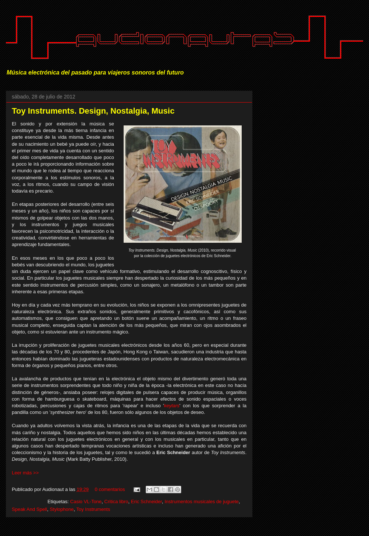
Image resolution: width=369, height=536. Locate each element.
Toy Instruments (93, 509)
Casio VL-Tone (85, 501)
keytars (171, 405)
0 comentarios (110, 489)
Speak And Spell (29, 509)
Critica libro (116, 501)
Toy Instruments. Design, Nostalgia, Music (93, 110)
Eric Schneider (146, 501)
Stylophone (62, 509)
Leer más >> (25, 473)
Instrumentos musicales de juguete (202, 501)
